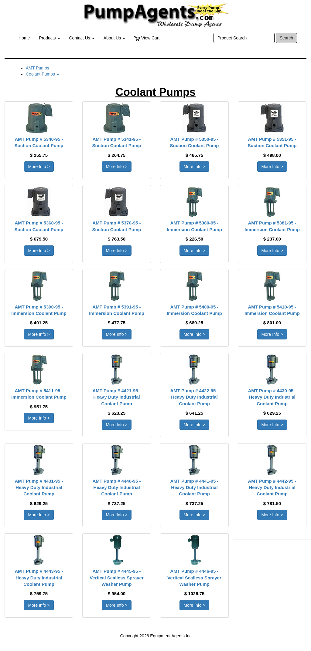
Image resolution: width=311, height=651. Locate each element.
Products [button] (49, 37)
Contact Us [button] (81, 37)
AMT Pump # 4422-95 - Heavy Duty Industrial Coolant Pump (194, 397)
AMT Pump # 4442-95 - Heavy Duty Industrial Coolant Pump (272, 487)
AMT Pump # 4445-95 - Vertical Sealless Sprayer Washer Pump (117, 577)
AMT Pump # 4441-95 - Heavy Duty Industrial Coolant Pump (194, 487)
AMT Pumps (37, 68)
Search (286, 37)
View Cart (146, 38)
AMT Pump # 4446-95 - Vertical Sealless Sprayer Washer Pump (194, 577)
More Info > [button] (39, 166)
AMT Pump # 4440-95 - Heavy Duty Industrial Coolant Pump (116, 487)
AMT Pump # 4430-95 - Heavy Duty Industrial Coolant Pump (272, 397)
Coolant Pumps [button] (42, 74)
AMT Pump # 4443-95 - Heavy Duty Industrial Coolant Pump (39, 577)
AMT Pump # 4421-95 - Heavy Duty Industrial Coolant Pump (116, 397)
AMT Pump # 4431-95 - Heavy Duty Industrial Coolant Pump (39, 487)
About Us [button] (114, 37)
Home (24, 37)
